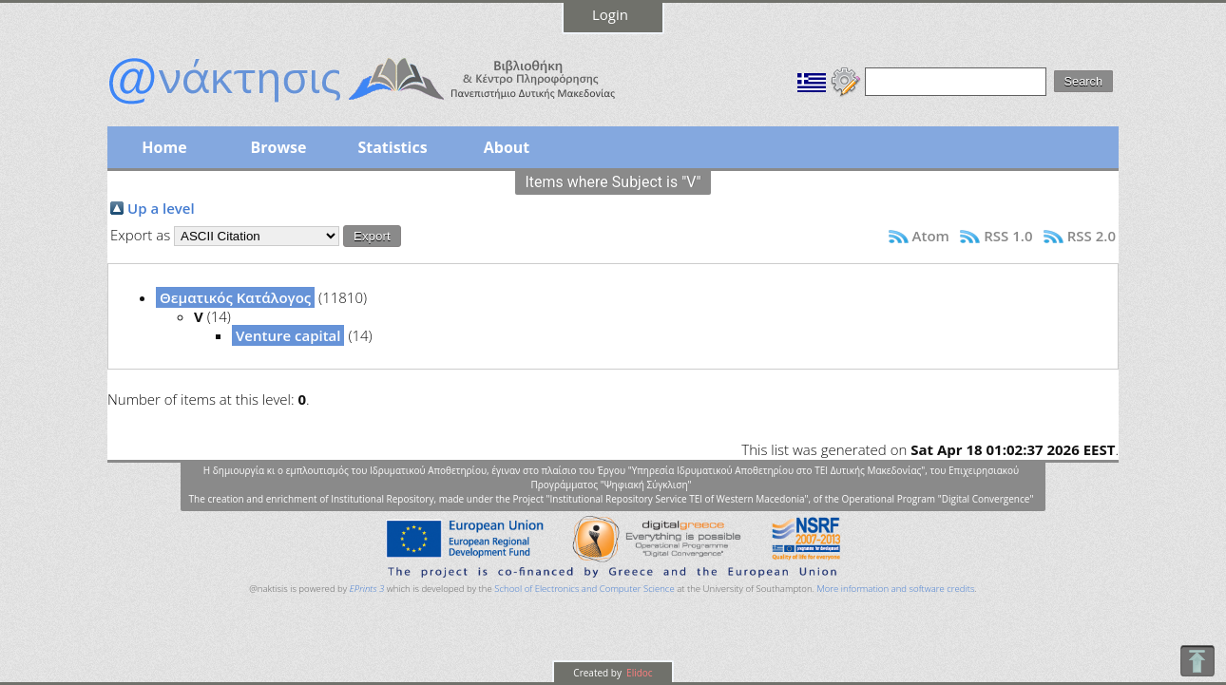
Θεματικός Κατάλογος (235, 297)
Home (164, 147)
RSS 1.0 (1008, 235)
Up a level (161, 208)
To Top (1197, 661)
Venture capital (288, 335)
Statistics (392, 147)
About (507, 147)
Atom (930, 235)
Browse (278, 147)
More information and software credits (895, 588)
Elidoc (638, 672)
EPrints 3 (367, 588)
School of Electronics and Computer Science (584, 588)
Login (610, 14)
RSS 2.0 (1091, 235)
